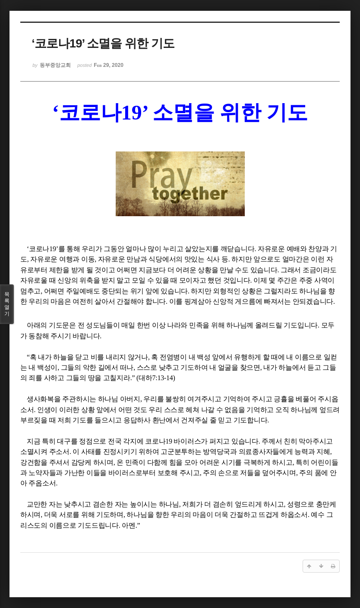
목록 (6, 304)
